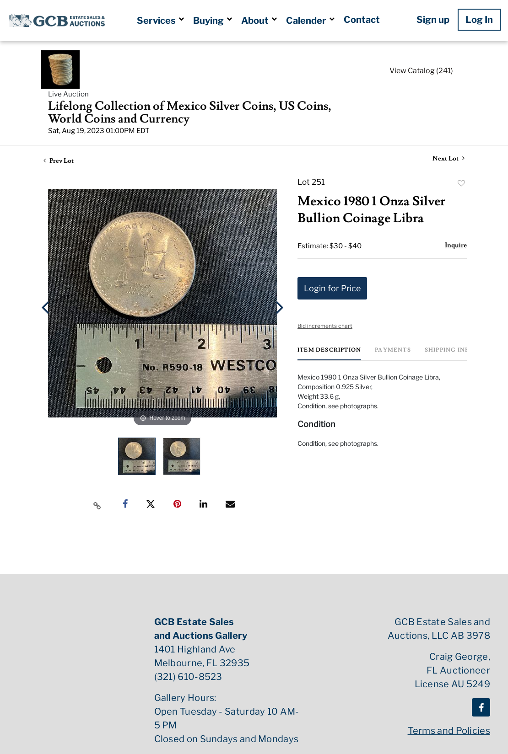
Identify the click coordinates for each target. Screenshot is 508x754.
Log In (479, 19)
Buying (212, 20)
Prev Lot (58, 161)
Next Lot (448, 159)
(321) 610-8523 (188, 676)
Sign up (432, 19)
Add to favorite (461, 183)
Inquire (456, 245)
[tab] (329, 353)
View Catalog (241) (421, 70)
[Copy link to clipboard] (97, 504)
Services (160, 20)
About (259, 20)
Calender (310, 20)
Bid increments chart (324, 325)
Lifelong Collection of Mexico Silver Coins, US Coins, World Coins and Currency (189, 112)
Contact (362, 19)
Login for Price (332, 288)
